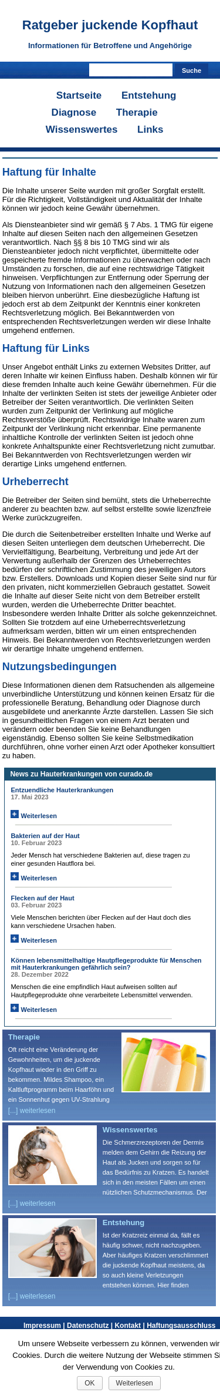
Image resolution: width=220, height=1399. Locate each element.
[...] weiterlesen (32, 1111)
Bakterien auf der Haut (45, 835)
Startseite (78, 95)
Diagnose (74, 112)
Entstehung (149, 95)
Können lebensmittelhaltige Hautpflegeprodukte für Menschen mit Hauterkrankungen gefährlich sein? (106, 964)
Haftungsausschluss (181, 1325)
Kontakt (130, 1325)
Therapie (137, 112)
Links (150, 129)
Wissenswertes (82, 129)
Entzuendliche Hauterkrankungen (62, 789)
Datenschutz (90, 1325)
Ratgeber (110, 25)
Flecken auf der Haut (42, 898)
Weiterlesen (34, 815)
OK (89, 1383)
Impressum (45, 1325)
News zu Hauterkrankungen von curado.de (81, 774)
